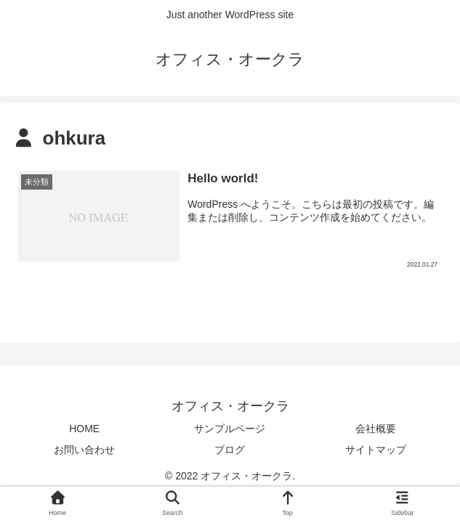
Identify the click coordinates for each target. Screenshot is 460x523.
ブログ (229, 449)
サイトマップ (375, 449)
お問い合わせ (84, 449)
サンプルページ (229, 428)
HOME (84, 428)
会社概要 (375, 428)
